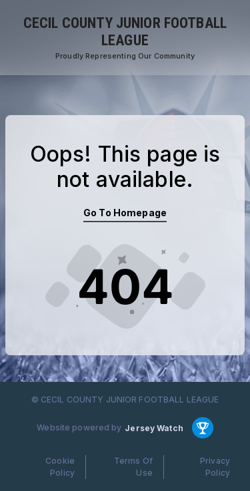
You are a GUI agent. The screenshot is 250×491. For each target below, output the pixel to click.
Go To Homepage (125, 212)
